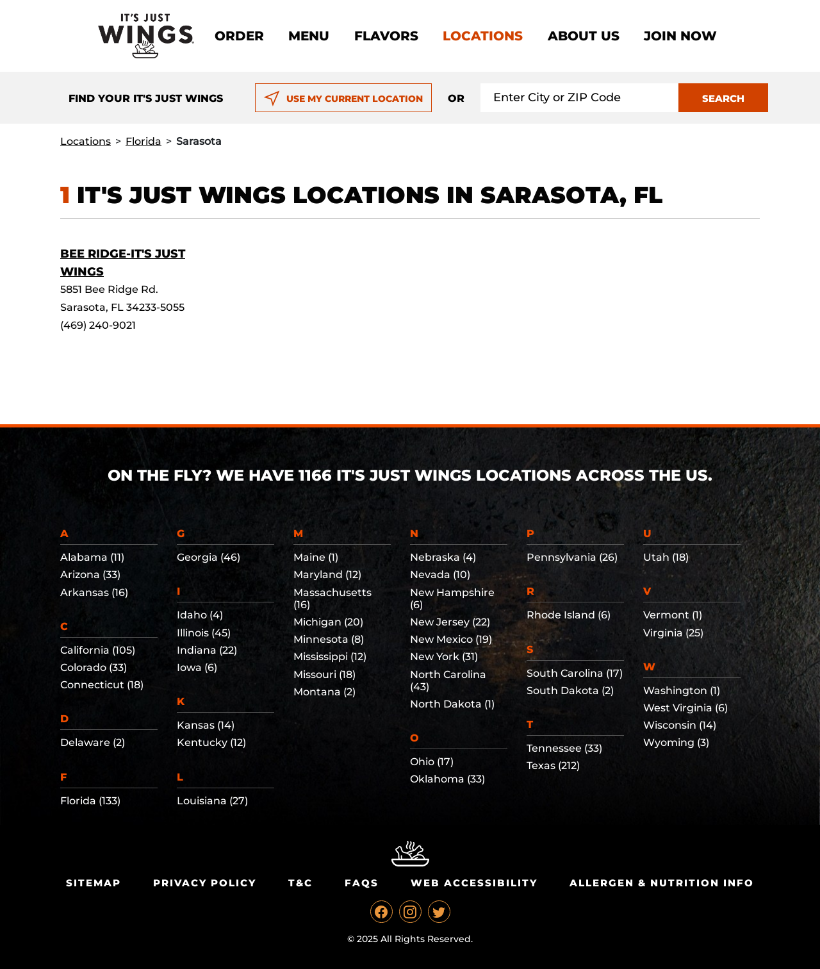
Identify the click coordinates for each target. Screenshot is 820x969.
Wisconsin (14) (679, 725)
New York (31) (444, 656)
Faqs (362, 883)
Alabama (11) (92, 557)
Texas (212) (553, 765)
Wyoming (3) (676, 742)
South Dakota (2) (570, 690)
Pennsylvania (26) (572, 557)
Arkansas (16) (94, 592)
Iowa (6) (197, 667)
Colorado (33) (93, 667)
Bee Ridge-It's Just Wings (122, 263)
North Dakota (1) (452, 704)
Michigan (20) (328, 622)
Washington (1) (681, 690)
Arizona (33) (90, 574)
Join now (680, 36)
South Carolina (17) (575, 673)
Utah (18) (666, 557)
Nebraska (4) (443, 557)
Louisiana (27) (212, 801)
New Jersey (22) (450, 622)
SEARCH (723, 98)
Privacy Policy (204, 883)
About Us (583, 36)
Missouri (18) (324, 674)
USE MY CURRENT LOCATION (343, 98)
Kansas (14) (205, 725)
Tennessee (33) (564, 748)
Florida (143, 141)
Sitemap (93, 883)
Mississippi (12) (329, 656)
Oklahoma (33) (447, 779)
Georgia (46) (208, 557)
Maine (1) (315, 557)
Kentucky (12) (211, 742)
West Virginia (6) (685, 708)
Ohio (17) (432, 762)
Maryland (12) (327, 574)
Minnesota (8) (328, 639)
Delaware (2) (92, 742)
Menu (308, 36)
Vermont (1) (672, 615)
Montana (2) (324, 692)
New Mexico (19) (451, 639)
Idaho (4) (200, 615)
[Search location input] (579, 97)
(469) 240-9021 (98, 325)
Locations (483, 36)
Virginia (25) (673, 633)
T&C (300, 883)
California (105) (97, 650)
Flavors (386, 36)
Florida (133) (90, 801)
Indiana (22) (207, 650)
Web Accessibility (474, 883)
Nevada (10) (440, 574)
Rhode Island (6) (569, 615)
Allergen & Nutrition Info (662, 883)
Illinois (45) (204, 633)
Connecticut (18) (102, 685)
